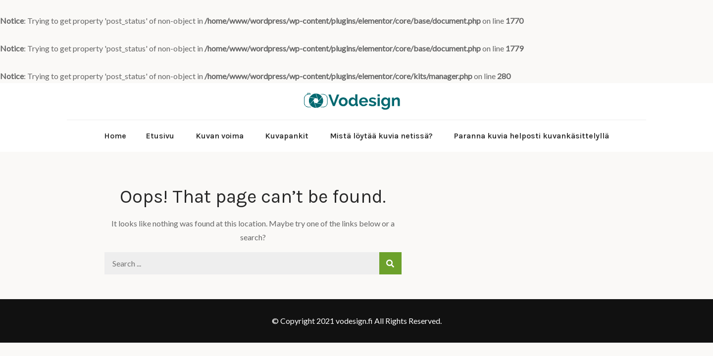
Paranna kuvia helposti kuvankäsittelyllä (531, 135)
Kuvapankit (286, 135)
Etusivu (160, 135)
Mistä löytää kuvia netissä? (381, 135)
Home (115, 135)
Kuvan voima (220, 135)
